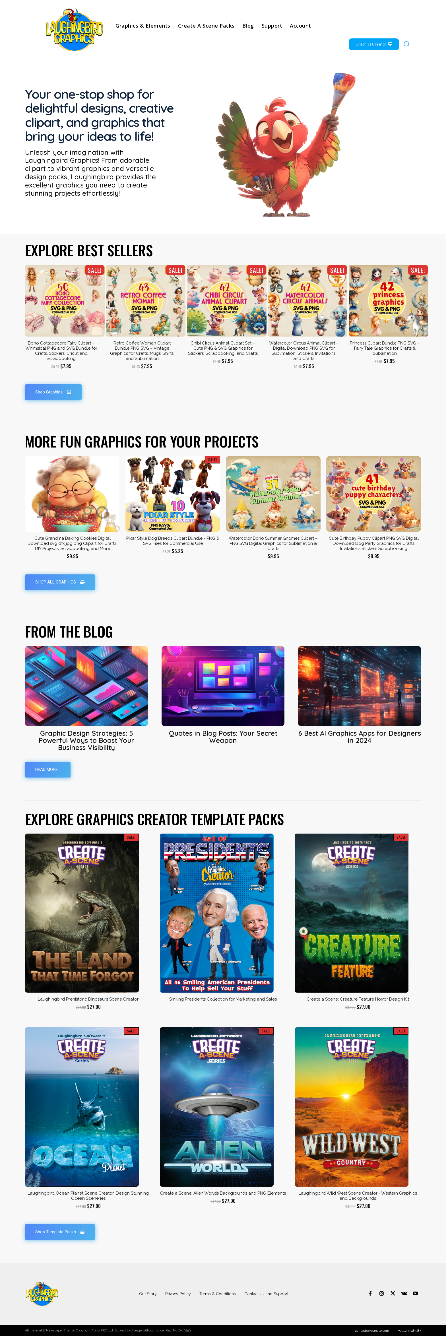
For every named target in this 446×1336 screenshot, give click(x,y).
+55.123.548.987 (409, 1331)
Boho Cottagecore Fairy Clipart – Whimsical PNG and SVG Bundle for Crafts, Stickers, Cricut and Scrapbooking (61, 351)
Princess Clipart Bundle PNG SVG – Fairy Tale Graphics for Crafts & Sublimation (385, 348)
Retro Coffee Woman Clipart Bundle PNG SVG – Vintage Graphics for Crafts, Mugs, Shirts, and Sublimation (142, 351)
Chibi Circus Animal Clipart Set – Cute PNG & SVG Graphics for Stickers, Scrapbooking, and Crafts (223, 348)
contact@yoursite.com (372, 1331)
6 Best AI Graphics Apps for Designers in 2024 (359, 737)
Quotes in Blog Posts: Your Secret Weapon (223, 737)
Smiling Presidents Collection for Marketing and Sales (223, 999)
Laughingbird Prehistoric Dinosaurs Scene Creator (88, 999)
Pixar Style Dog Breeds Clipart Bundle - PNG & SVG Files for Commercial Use (172, 541)
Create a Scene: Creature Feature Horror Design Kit (358, 999)
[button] (406, 44)
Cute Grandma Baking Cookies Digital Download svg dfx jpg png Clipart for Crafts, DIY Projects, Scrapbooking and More (72, 543)
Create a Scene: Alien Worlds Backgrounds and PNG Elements (223, 1193)
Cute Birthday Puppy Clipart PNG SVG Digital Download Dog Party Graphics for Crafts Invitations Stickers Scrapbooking (374, 543)
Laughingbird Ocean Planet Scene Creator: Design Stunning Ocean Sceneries (88, 1196)
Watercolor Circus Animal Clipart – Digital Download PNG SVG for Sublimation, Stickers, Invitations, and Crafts (304, 351)
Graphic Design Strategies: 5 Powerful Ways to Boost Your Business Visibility (86, 740)
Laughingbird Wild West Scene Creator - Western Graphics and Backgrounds (358, 1196)
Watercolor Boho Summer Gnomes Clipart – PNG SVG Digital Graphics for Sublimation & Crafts (273, 543)
